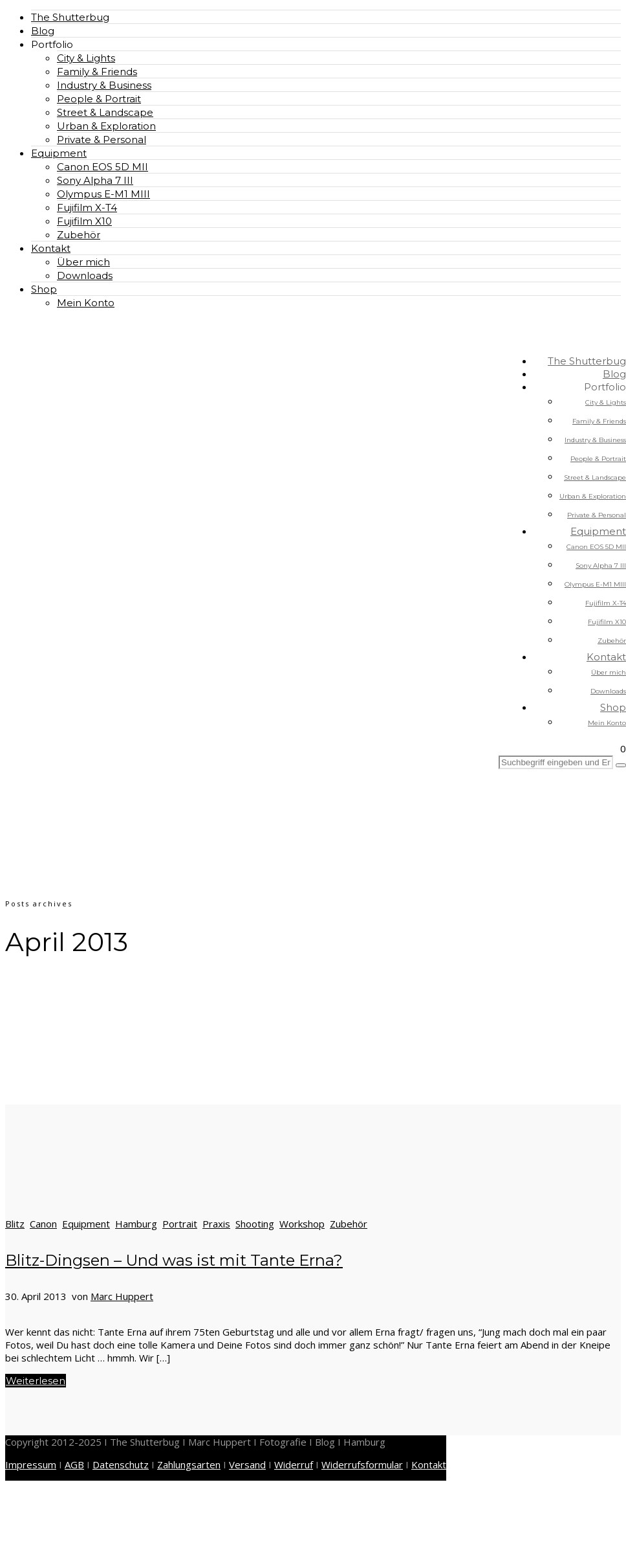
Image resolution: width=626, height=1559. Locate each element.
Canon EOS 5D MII (102, 167)
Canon (43, 1223)
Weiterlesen (35, 1380)
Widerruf (293, 1464)
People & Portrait (99, 99)
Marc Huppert (122, 1296)
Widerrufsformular (362, 1464)
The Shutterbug (70, 17)
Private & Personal (101, 139)
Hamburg (136, 1223)
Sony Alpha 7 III (95, 180)
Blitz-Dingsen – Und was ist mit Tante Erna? (174, 1260)
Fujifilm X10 (84, 221)
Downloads (85, 275)
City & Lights (86, 58)
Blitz (15, 1223)
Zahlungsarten (189, 1464)
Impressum (30, 1464)
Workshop (302, 1223)
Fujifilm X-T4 (87, 207)
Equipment (59, 153)
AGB (74, 1464)
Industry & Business (104, 85)
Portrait (179, 1223)
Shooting (254, 1223)
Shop (44, 289)
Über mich (83, 262)
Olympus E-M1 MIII (103, 194)
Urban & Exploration (106, 126)
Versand (247, 1464)
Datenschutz (120, 1464)
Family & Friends (97, 71)
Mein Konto (85, 303)
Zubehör (78, 235)
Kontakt (50, 248)
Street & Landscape (105, 112)
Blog (42, 31)
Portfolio (52, 44)
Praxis (216, 1223)
